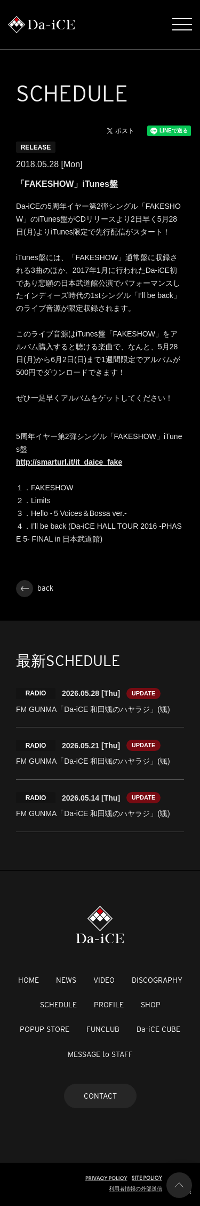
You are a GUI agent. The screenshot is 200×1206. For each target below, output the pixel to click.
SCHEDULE (58, 1004)
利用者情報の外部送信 (135, 1189)
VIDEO (104, 980)
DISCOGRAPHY (157, 980)
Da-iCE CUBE (158, 1029)
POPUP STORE (44, 1029)
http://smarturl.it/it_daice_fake (69, 462)
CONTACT (100, 1096)
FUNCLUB (102, 1029)
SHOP (151, 1004)
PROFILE (109, 1004)
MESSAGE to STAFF (100, 1054)
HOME (28, 980)
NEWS (66, 980)
